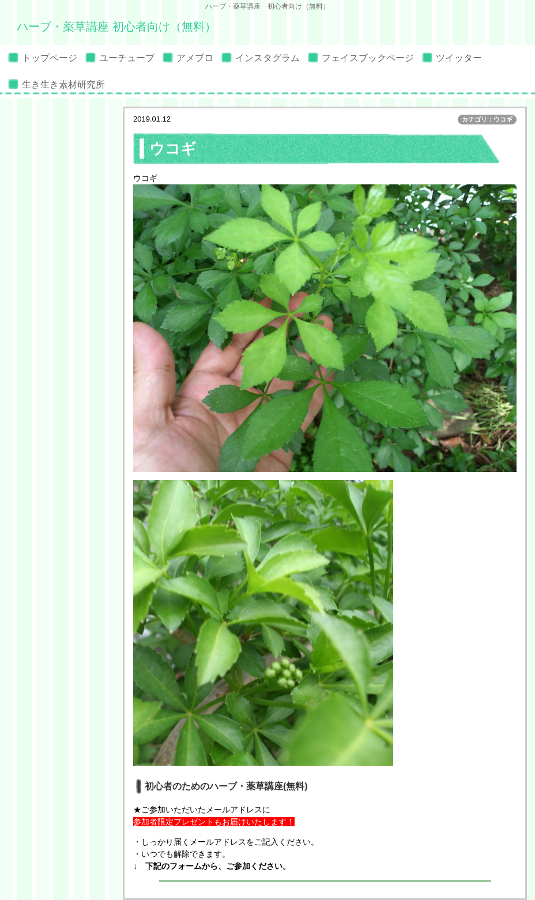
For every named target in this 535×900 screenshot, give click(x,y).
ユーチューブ (127, 58)
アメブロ (194, 58)
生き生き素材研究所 (63, 84)
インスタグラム (267, 58)
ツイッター (459, 58)
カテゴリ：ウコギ (487, 119)
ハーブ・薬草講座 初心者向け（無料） (116, 26)
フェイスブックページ (368, 58)
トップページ (49, 58)
